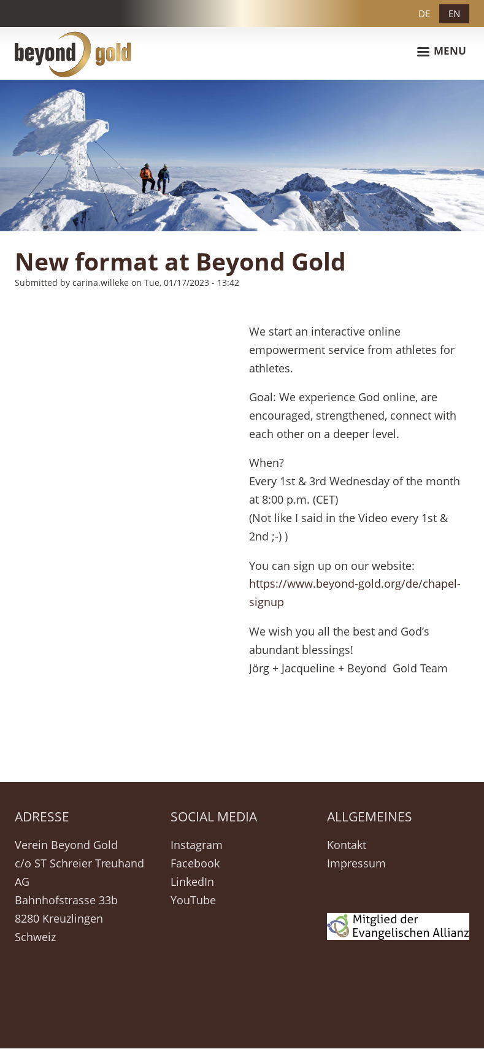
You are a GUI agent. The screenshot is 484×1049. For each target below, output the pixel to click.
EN (454, 13)
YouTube (193, 900)
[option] (242, 155)
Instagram (197, 844)
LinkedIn (192, 881)
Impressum (356, 863)
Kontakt (346, 844)
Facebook (195, 863)
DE (424, 13)
